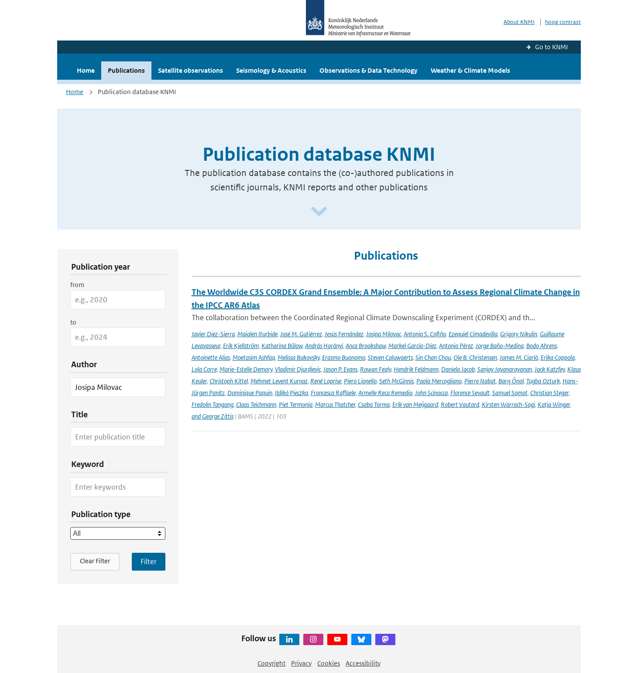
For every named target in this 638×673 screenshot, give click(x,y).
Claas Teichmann (256, 404)
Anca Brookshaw (366, 346)
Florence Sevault (470, 393)
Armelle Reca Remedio (385, 393)
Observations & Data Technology (368, 70)
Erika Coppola (558, 357)
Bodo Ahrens (541, 346)
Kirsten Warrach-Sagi (508, 404)
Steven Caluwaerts (390, 357)
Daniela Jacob (458, 369)
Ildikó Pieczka (291, 393)
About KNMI (519, 22)
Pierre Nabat (480, 381)
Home (86, 70)
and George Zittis (212, 416)
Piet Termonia (295, 404)
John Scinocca (431, 393)
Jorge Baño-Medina (500, 346)
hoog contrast (563, 22)
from (77, 285)
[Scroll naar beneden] (319, 212)
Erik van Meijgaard (415, 404)
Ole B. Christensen (475, 357)
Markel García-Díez (412, 346)
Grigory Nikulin (518, 334)
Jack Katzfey (550, 369)
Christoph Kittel (228, 381)
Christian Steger (549, 393)
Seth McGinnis (396, 381)
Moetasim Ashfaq (254, 357)
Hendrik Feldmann (416, 369)
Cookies (328, 663)
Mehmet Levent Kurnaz (279, 381)
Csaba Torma (374, 404)
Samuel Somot (510, 393)
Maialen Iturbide (257, 334)
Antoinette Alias (211, 357)
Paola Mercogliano (439, 381)
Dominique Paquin (249, 393)
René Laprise (325, 381)
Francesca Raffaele (333, 393)
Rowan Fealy (375, 369)
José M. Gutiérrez (301, 334)
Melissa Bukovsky (298, 357)
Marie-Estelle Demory (246, 369)
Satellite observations (190, 70)
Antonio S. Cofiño (425, 334)
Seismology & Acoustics (271, 70)
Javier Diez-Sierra (213, 334)
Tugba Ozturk (543, 381)
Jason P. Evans (340, 369)
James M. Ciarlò (519, 357)
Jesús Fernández (344, 334)
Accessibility (363, 663)
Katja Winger (554, 404)
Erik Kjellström (241, 346)
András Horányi (324, 346)
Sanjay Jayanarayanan (504, 369)
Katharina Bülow (281, 346)
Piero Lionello (360, 381)
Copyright (271, 663)
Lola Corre (204, 369)
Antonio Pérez (456, 346)
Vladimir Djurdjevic (298, 369)
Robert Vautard (460, 404)
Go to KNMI (551, 47)
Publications (126, 70)
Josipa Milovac (383, 334)
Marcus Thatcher (335, 404)
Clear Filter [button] (95, 561)
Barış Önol (511, 381)
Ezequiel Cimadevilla (473, 334)
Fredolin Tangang (212, 404)
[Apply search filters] (148, 561)
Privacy (301, 663)
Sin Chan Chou (433, 357)
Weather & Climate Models (470, 70)
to (73, 322)
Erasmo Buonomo (343, 357)
